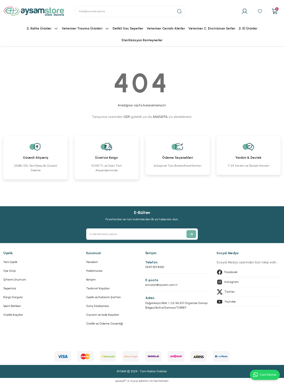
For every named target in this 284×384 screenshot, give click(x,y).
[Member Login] (243, 11)
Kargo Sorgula (13, 297)
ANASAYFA (160, 117)
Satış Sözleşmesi (97, 306)
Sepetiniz (9, 288)
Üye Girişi (9, 271)
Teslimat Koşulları (98, 288)
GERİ (126, 117)
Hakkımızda (94, 271)
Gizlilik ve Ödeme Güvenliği (104, 323)
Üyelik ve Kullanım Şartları (103, 297)
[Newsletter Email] (142, 234)
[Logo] (34, 11)
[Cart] (274, 11)
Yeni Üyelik (10, 262)
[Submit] (191, 234)
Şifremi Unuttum (14, 279)
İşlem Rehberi (12, 306)
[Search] (130, 11)
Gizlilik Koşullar (13, 315)
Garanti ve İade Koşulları (102, 315)
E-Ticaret (133, 381)
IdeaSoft (120, 381)
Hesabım (92, 262)
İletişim (91, 279)
